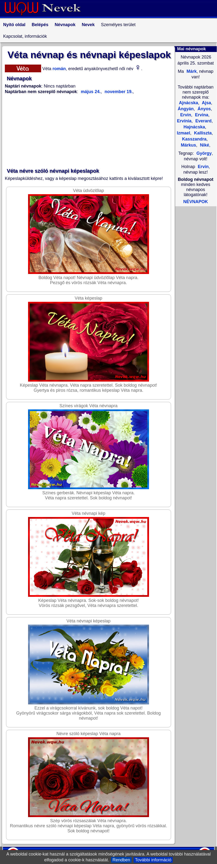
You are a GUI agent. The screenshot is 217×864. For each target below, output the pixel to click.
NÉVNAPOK (195, 201)
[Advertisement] (89, 131)
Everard (202, 120)
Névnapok (65, 24)
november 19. (118, 91)
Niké (204, 145)
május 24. (91, 91)
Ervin (203, 166)
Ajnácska (188, 102)
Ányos (203, 108)
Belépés (40, 24)
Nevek (88, 24)
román (58, 68)
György (204, 153)
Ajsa (206, 102)
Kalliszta (202, 133)
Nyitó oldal (14, 24)
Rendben (121, 859)
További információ (153, 859)
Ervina (201, 114)
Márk (191, 71)
